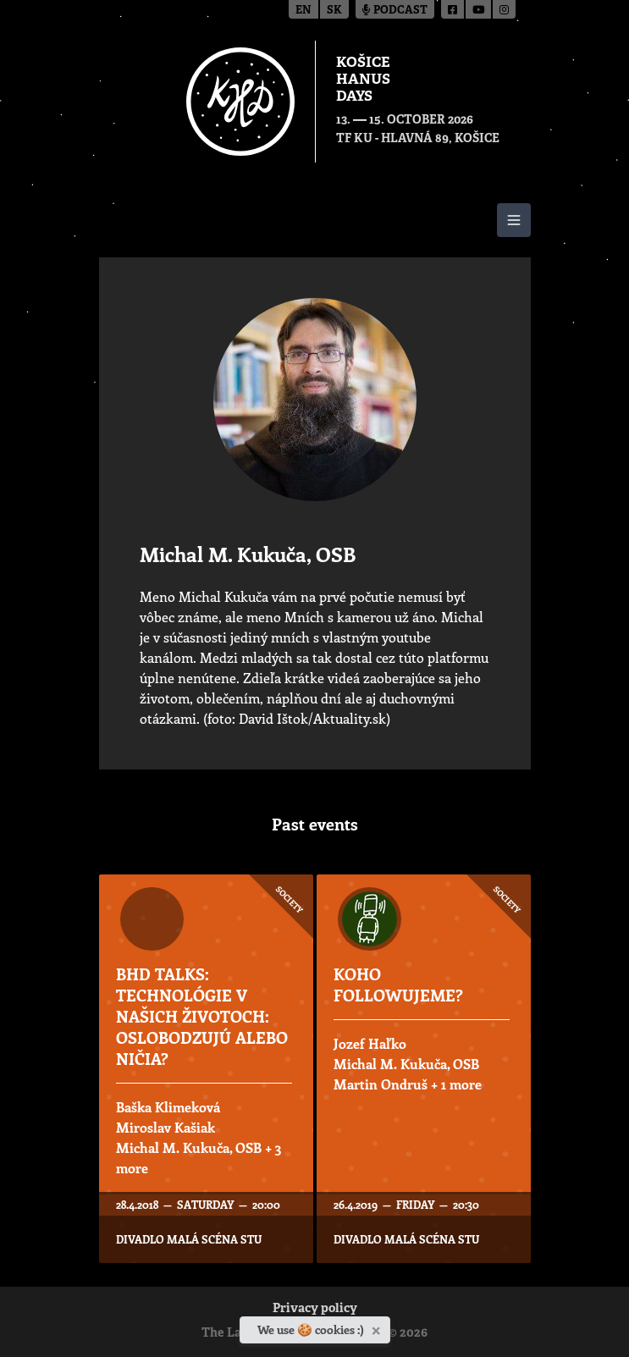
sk (334, 10)
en (303, 10)
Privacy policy (315, 1309)
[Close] (378, 1327)
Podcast (395, 10)
